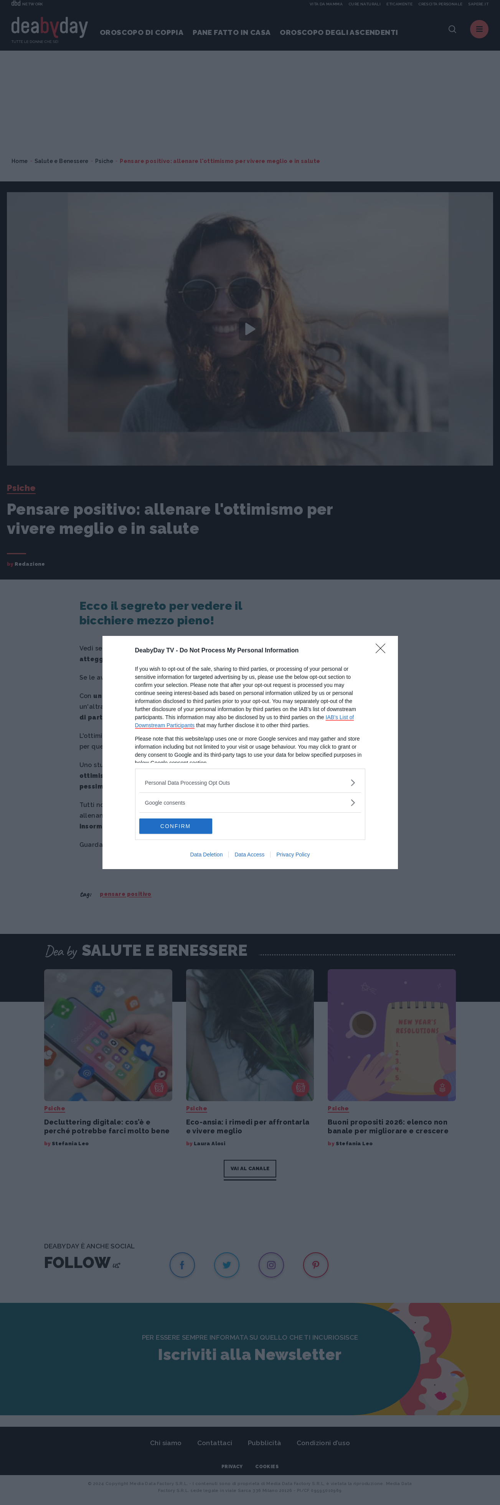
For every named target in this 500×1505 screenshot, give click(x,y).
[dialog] (250, 752)
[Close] (383, 651)
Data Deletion (206, 854)
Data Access (249, 854)
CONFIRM (175, 826)
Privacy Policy (293, 854)
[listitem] (250, 783)
